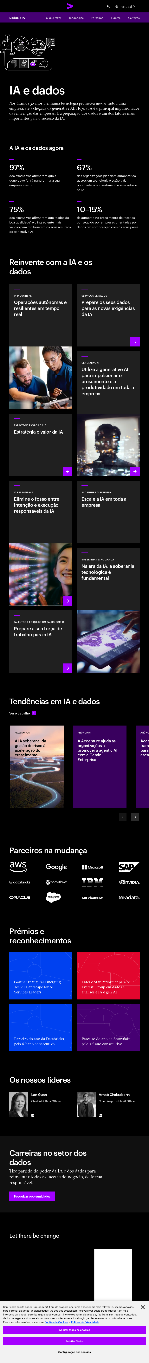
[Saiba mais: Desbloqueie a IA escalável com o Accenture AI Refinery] (108, 512)
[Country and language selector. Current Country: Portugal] (126, 6)
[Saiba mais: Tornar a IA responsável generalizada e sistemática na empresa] (40, 543)
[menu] (11, 6)
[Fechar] (143, 1307)
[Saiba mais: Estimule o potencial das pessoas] (40, 641)
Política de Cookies (56, 1322)
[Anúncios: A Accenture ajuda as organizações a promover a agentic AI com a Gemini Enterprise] (99, 767)
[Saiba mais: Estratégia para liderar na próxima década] (40, 445)
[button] (32, 1196)
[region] (74, 1332)
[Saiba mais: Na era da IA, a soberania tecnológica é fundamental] (108, 610)
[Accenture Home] (70, 6)
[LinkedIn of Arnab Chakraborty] (100, 1115)
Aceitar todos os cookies (74, 1330)
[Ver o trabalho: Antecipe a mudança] (22, 713)
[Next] (135, 817)
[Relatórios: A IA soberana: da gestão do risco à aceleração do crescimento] (37, 767)
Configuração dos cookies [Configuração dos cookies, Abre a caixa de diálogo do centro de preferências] (74, 1352)
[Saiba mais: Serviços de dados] (108, 315)
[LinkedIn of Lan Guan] (32, 1115)
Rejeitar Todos (75, 1341)
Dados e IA (17, 17)
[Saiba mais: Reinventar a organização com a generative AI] (108, 413)
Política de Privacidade (85, 1322)
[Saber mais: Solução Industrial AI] (40, 346)
